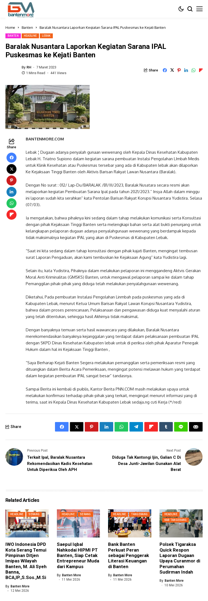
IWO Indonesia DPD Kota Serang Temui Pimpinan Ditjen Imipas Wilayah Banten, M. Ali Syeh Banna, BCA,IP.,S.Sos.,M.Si (26, 561)
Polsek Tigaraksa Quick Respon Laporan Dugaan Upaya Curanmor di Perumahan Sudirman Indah (180, 558)
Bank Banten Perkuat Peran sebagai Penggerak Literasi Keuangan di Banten (128, 555)
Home (10, 27)
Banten (27, 27)
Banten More (20, 586)
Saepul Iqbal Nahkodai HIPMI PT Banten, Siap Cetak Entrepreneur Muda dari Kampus (78, 555)
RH (29, 67)
